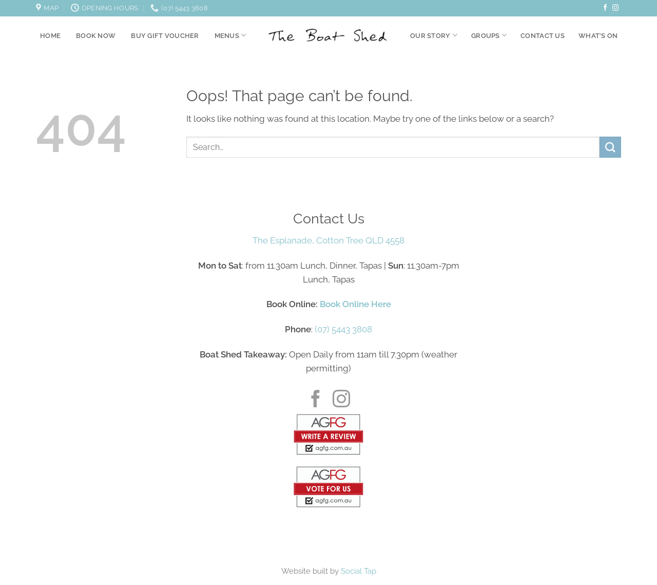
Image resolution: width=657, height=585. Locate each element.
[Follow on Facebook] (605, 8)
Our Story (433, 35)
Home (50, 35)
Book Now (95, 35)
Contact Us (542, 35)
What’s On (597, 35)
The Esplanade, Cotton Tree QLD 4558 (328, 240)
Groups (489, 35)
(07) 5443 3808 (343, 329)
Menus (230, 35)
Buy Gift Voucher (165, 35)
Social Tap (358, 571)
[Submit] (610, 147)
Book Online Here (355, 304)
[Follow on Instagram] (615, 8)
